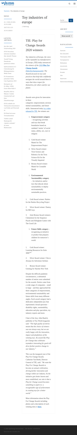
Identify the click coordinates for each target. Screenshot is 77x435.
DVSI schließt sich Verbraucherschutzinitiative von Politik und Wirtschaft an (12, 107)
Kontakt (62, 72)
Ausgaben (8, 30)
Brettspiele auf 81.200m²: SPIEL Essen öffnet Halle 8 (10, 86)
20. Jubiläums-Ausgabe (10, 23)
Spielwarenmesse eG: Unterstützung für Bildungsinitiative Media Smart (10, 70)
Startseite (6, 11)
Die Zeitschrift (64, 53)
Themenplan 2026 (65, 57)
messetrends (63, 66)
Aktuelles (8, 27)
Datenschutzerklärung (66, 81)
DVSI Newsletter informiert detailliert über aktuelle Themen (10, 54)
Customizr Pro (16, 431)
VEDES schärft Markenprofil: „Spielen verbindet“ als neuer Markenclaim (9, 123)
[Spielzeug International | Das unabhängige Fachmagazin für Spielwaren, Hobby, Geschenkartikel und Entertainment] (8, 3)
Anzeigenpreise (64, 60)
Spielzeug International (16, 428)
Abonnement (64, 69)
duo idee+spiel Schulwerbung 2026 (9, 47)
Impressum (63, 78)
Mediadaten (63, 63)
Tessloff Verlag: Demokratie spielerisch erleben (9, 61)
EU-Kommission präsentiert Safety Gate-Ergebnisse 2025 (10, 79)
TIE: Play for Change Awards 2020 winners (35, 45)
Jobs (61, 75)
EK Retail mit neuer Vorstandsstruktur (9, 114)
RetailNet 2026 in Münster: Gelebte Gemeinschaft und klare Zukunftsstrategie (9, 96)
